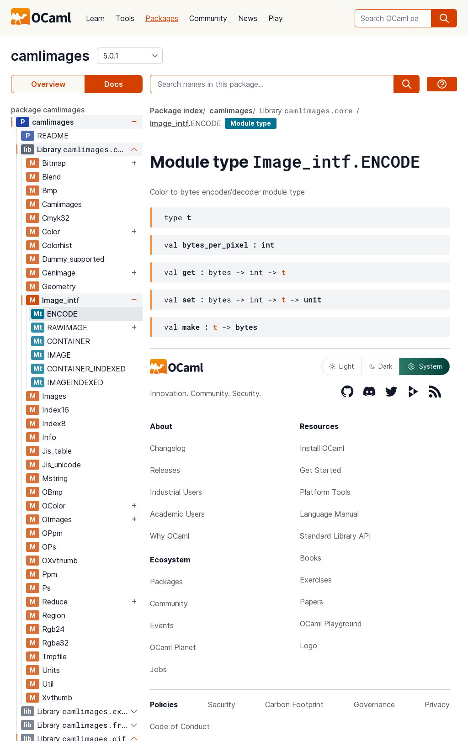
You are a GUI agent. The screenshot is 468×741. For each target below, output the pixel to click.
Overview (48, 84)
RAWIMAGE (67, 327)
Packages (161, 18)
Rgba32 (55, 642)
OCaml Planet (173, 647)
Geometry (59, 286)
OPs (49, 546)
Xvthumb (57, 697)
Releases (165, 470)
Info (49, 437)
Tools (125, 18)
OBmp (52, 492)
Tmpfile (54, 656)
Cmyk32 (55, 217)
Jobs (158, 669)
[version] (130, 56)
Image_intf (61, 300)
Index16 (55, 409)
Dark (380, 366)
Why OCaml (169, 535)
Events (162, 625)
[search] (444, 18)
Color (51, 231)
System (424, 366)
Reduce (55, 601)
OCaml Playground (331, 623)
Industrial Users (176, 492)
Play (275, 18)
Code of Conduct (180, 726)
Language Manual (329, 514)
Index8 (54, 423)
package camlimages (48, 109)
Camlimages (62, 204)
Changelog (168, 448)
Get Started (320, 470)
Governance (374, 704)
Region (53, 615)
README (53, 135)
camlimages (50, 56)
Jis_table (57, 450)
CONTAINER (68, 341)
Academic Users (177, 514)
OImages (57, 519)
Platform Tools (325, 492)
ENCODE (62, 313)
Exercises (316, 579)
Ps (46, 588)
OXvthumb (60, 560)
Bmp (49, 190)
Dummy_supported (73, 259)
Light (341, 366)
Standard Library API (335, 535)
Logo (308, 645)
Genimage (58, 272)
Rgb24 (53, 629)
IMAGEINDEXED (75, 382)
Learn (95, 18)
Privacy (437, 704)
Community (208, 18)
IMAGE (59, 355)
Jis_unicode (61, 464)
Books (310, 557)
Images (54, 396)
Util (47, 683)
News (247, 18)
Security (221, 704)
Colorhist (57, 245)
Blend (51, 176)
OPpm (52, 533)
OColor (53, 505)
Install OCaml (322, 448)
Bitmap (54, 163)
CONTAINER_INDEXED (86, 368)
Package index (176, 110)
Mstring (55, 478)
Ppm (49, 574)
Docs (113, 84)
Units (51, 670)
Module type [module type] (250, 123)
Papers (311, 601)
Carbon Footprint (294, 704)
